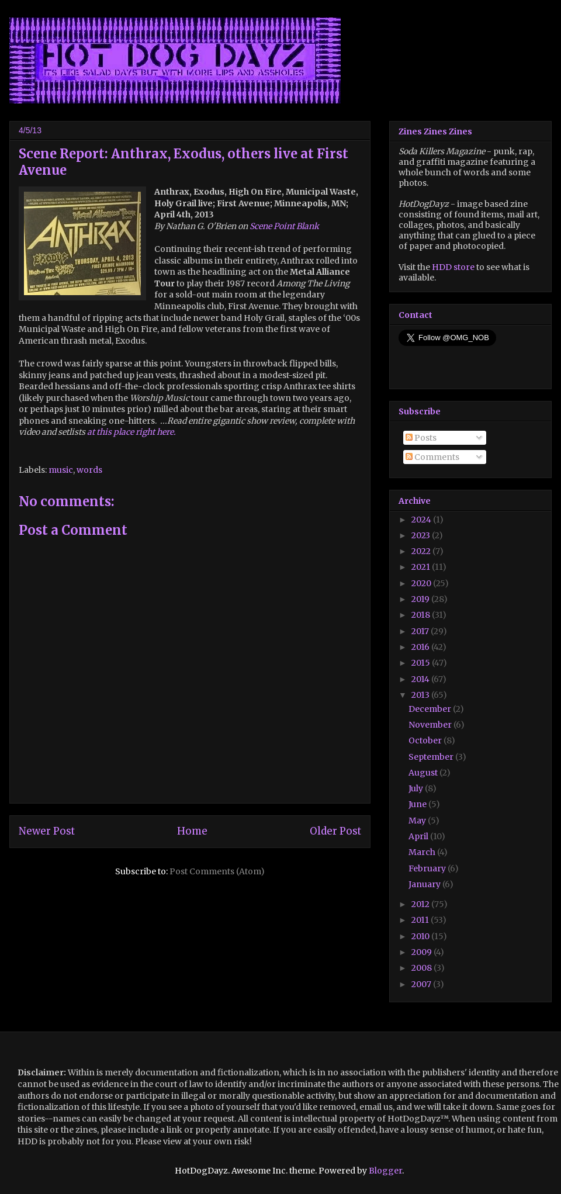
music (61, 470)
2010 (421, 936)
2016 (421, 647)
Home (192, 831)
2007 (422, 984)
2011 (421, 920)
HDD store (453, 267)
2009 (422, 952)
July (416, 788)
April (419, 836)
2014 (421, 679)
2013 (421, 695)
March (422, 852)
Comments (432, 457)
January (425, 884)
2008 (422, 968)
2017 (421, 631)
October (426, 740)
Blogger (385, 1170)
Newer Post (47, 831)
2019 (421, 599)
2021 (421, 567)
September (431, 757)
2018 (421, 615)
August (423, 772)
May (418, 820)
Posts (421, 437)
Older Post (335, 831)
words (89, 470)
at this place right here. (131, 432)
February (428, 868)
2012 (421, 904)
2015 (421, 662)
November (430, 724)
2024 (422, 519)
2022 (421, 551)
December (430, 709)
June (418, 804)
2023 (421, 535)
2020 (422, 583)
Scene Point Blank (284, 226)
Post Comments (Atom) (217, 871)
